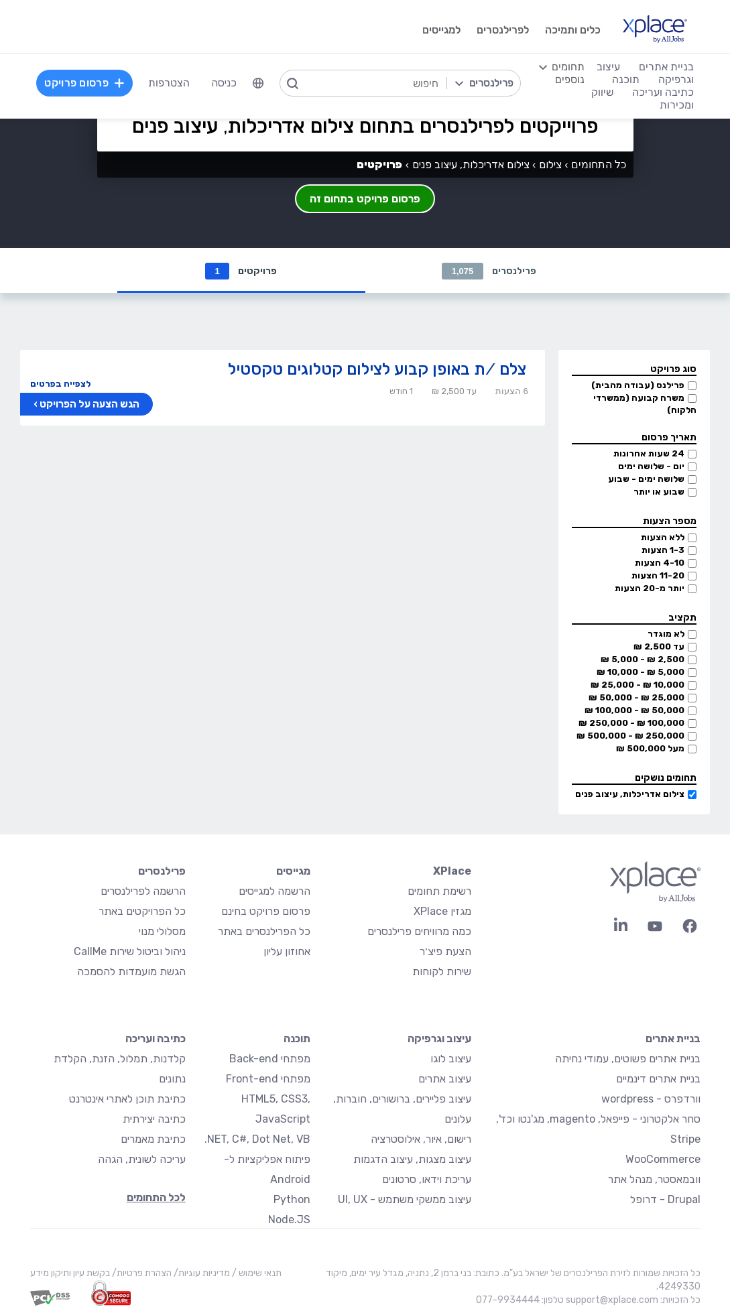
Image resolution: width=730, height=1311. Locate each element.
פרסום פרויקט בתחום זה (365, 198)
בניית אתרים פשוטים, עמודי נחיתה (628, 1059)
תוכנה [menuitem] (626, 79)
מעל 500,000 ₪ (650, 749)
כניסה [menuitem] (224, 82)
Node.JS (289, 1220)
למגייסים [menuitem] (441, 29)
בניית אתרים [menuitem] (666, 66)
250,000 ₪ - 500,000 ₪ (630, 736)
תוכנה (297, 1039)
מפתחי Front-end (268, 1079)
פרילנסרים (489, 271)
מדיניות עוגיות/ (201, 1273)
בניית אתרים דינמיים (658, 1079)
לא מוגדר (666, 634)
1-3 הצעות (663, 551)
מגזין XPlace (442, 912)
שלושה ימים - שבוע (646, 480)
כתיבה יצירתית (154, 1119)
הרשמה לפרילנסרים (143, 891)
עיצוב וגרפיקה (439, 1039)
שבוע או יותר (658, 492)
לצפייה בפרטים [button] (60, 384)
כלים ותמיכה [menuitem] (573, 29)
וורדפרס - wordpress (651, 1099)
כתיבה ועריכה (155, 1039)
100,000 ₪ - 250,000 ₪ (631, 724)
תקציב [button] (682, 618)
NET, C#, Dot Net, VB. (257, 1139)
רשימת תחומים (439, 891)
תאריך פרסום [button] (669, 438)
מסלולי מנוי (162, 932)
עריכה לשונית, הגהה (142, 1159)
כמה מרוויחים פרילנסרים (419, 932)
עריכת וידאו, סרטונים (426, 1180)
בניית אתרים (673, 1039)
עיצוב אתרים (444, 1079)
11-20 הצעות (657, 576)
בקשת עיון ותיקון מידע (70, 1273)
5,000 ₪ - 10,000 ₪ (640, 673)
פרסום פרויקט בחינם (265, 912)
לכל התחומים (156, 1198)
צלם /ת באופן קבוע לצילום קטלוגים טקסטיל (377, 369)
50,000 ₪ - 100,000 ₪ (634, 711)
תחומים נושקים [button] (665, 778)
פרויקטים (240, 271)
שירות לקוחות (441, 972)
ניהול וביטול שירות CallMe (130, 952)
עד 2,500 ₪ (658, 647)
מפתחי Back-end (269, 1059)
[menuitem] (258, 83)
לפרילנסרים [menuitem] (503, 29)
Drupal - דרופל (665, 1200)
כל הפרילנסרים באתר (264, 932)
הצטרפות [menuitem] (169, 82)
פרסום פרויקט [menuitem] (84, 82)
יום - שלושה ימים (651, 467)
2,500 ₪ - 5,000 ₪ (642, 660)
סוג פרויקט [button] (673, 369)
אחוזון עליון (286, 952)
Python (291, 1200)
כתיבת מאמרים (153, 1139)
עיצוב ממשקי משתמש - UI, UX (404, 1200)
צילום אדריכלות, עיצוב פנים (629, 795)
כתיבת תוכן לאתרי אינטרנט (127, 1099)
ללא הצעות (662, 538)
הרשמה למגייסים (274, 891)
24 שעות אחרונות (648, 454)
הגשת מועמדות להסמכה (131, 972)
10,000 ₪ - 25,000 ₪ (637, 685)
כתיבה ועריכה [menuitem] (663, 92)
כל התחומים (598, 164)
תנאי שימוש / (256, 1273)
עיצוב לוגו (450, 1059)
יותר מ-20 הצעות (649, 589)
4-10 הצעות (659, 563)
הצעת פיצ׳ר (445, 952)
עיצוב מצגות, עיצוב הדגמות (412, 1159)
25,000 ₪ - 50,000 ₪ (636, 698)
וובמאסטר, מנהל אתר (654, 1180)
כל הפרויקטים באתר (142, 912)
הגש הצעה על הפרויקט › (86, 405)
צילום (550, 164)
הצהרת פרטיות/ (141, 1273)
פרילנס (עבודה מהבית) (637, 386)
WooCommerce (663, 1159)
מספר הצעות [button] (669, 521)
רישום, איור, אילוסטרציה (421, 1139)
